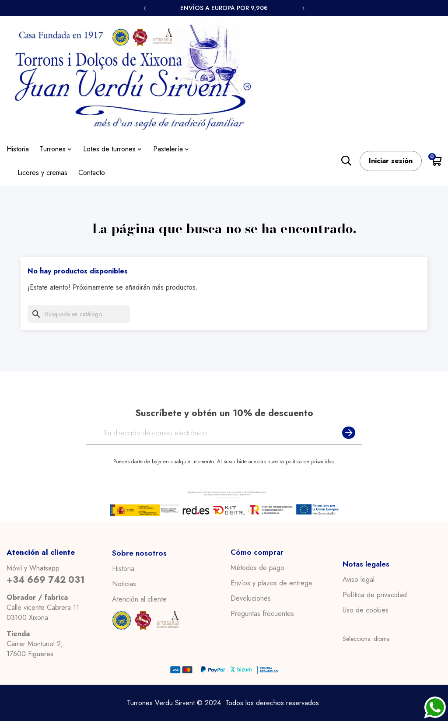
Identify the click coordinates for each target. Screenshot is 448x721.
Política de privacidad (375, 595)
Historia (123, 568)
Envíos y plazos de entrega (271, 583)
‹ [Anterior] (145, 8)
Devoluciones (251, 598)
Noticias (124, 584)
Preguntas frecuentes (262, 614)
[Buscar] (79, 314)
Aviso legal (358, 580)
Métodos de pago (257, 568)
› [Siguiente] (303, 8)
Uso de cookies (365, 610)
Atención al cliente (139, 599)
